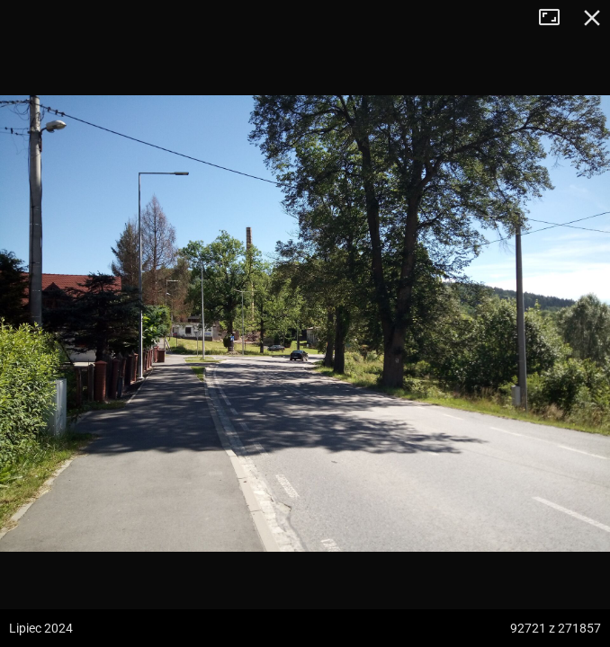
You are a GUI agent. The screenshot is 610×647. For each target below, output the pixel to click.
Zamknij (592, 18)
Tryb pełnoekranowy (556, 18)
